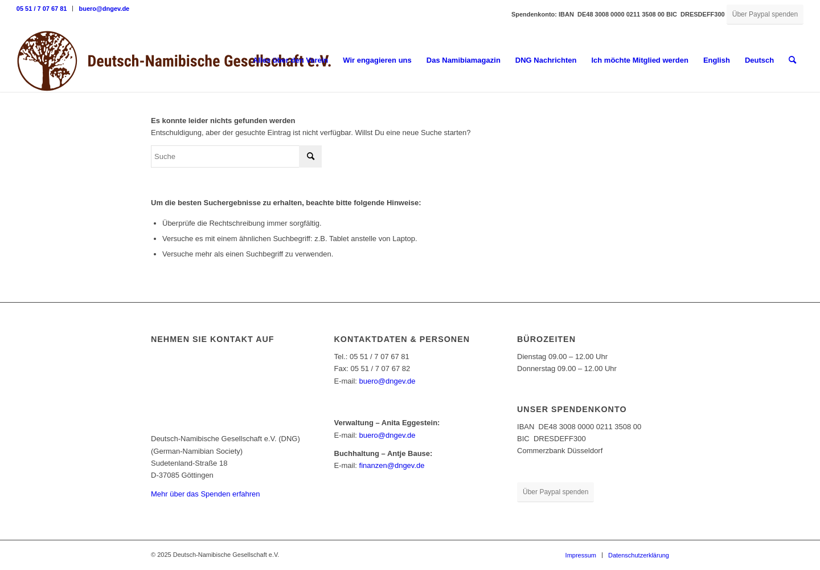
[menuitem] (45, 8)
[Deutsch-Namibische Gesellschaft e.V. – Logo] (174, 60)
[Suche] (792, 60)
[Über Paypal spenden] (765, 15)
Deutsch (759, 60)
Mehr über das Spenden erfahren (205, 494)
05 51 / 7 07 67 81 (42, 8)
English (716, 60)
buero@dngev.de (104, 8)
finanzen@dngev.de (392, 465)
